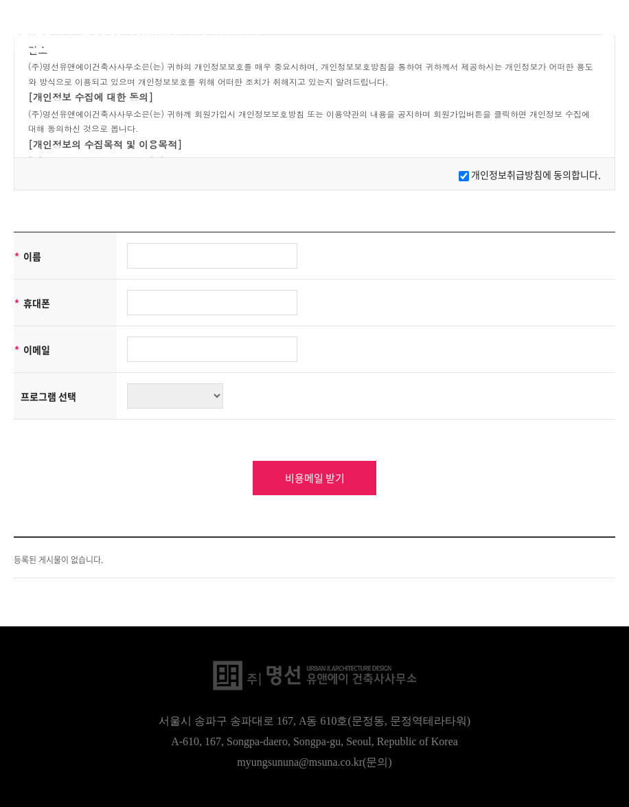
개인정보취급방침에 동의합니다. (536, 174)
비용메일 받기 (315, 478)
